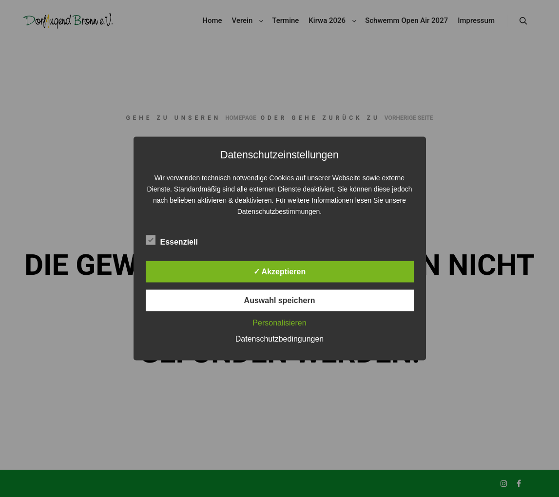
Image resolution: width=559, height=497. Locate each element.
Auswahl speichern (279, 300)
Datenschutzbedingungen (279, 339)
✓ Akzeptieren (279, 272)
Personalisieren (279, 323)
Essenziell (172, 240)
